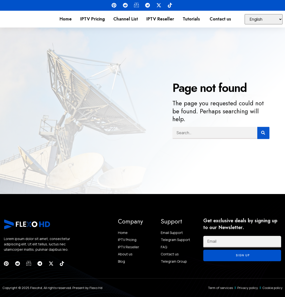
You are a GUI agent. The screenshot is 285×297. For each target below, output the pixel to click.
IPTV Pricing (92, 19)
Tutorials (192, 19)
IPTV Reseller (160, 19)
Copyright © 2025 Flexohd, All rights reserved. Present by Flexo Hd (52, 288)
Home (66, 19)
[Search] (263, 131)
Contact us (220, 19)
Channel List (125, 19)
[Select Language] (264, 19)
